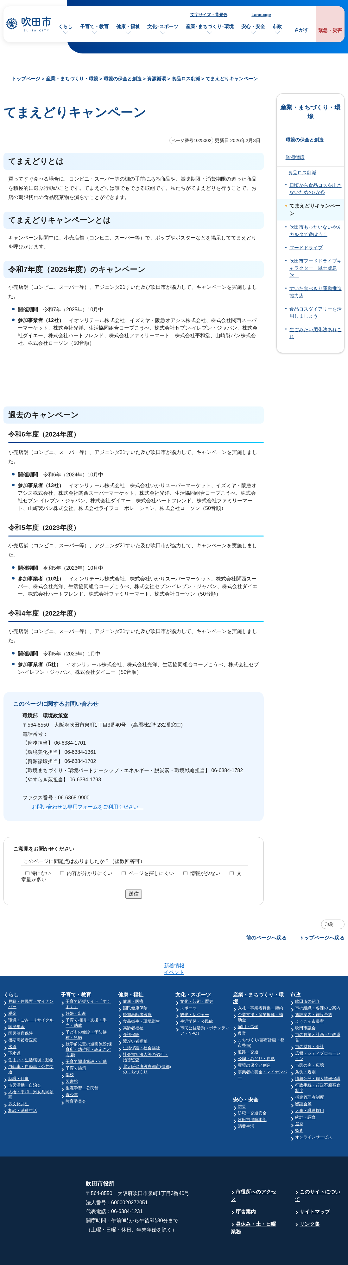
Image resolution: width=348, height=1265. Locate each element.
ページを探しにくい (151, 873)
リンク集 (310, 1199)
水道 (12, 1022)
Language (261, 14)
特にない (41, 873)
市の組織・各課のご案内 (317, 983)
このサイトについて (317, 1170)
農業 (242, 1008)
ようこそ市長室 (309, 996)
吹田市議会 (305, 1003)
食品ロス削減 (186, 78)
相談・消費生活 (22, 1085)
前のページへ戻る (266, 937)
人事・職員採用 (309, 1085)
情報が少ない (205, 873)
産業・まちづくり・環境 (72, 78)
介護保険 (131, 1010)
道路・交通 (248, 1027)
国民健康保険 (20, 1008)
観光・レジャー (194, 990)
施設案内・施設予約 (313, 990)
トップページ (26, 78)
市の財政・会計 (309, 1022)
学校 (70, 1050)
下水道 (14, 1028)
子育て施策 (76, 1043)
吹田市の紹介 (307, 976)
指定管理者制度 (309, 1072)
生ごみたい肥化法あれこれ (315, 333)
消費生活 (246, 1101)
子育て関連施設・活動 (86, 1036)
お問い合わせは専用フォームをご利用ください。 (87, 806)
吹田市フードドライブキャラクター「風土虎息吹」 (315, 268)
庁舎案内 (246, 1187)
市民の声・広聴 (309, 1040)
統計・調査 (305, 1092)
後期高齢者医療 (22, 1015)
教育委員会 (76, 1076)
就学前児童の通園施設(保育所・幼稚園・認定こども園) (89, 1024)
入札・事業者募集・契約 (260, 983)
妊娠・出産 (76, 988)
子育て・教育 (94, 26)
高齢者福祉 (133, 1003)
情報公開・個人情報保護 (317, 1053)
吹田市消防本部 (252, 1095)
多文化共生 (18, 1079)
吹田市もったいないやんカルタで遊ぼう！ (315, 231)
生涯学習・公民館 (82, 1063)
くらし (65, 26)
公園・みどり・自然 (256, 1034)
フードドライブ (306, 247)
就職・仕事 (18, 1053)
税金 (12, 988)
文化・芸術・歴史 (196, 976)
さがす (301, 30)
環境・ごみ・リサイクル (31, 995)
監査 (299, 1105)
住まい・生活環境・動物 (31, 1035)
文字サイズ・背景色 (208, 14)
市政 (277, 26)
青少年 (72, 1070)
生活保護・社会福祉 (141, 1023)
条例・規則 (305, 1047)
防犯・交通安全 (252, 1088)
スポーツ (188, 983)
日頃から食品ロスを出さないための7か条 (315, 189)
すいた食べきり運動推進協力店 (315, 292)
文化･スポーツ (162, 26)
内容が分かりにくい (89, 873)
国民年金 (16, 1002)
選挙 (299, 1099)
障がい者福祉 (135, 1016)
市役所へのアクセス (253, 1170)
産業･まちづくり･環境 (210, 26)
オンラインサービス (313, 1112)
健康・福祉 (128, 26)
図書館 (72, 1056)
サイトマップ (315, 1187)
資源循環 (156, 78)
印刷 (329, 924)
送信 (134, 893)
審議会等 (303, 1079)
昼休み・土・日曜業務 (253, 1203)
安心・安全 (253, 26)
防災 (242, 1081)
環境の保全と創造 (123, 78)
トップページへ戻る (322, 937)
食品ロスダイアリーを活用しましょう (315, 313)
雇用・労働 (248, 1002)
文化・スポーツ (193, 970)
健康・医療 (133, 976)
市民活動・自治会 (24, 1060)
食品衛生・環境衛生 (141, 996)
